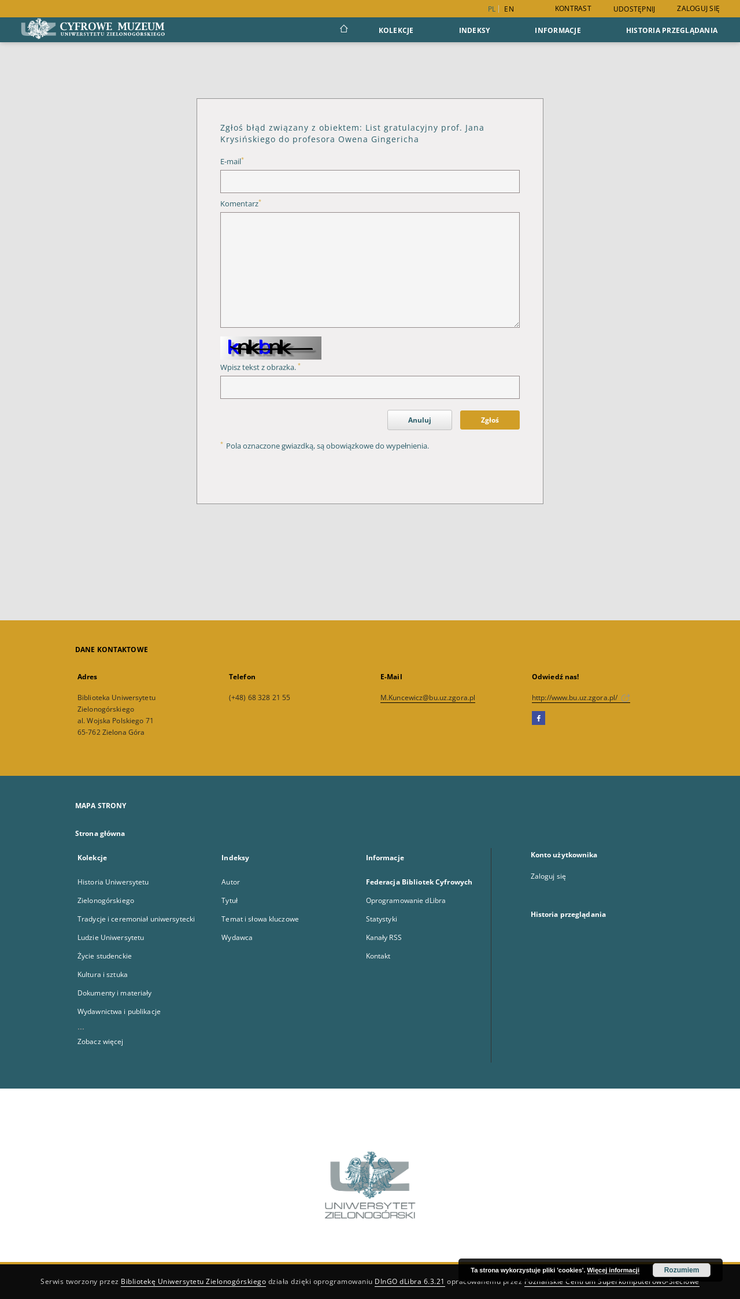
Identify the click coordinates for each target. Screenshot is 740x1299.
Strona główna (100, 833)
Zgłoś (490, 420)
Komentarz (240, 204)
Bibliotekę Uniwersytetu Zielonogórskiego (193, 1281)
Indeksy (474, 30)
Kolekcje (396, 30)
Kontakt (378, 956)
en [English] (509, 9)
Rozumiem (682, 1270)
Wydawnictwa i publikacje (119, 1011)
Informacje (558, 30)
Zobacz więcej (100, 1041)
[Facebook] (538, 718)
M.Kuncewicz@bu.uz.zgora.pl (427, 697)
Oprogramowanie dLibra (406, 900)
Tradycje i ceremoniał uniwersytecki (136, 919)
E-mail (232, 161)
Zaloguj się (698, 8)
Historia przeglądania (671, 30)
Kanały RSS (384, 937)
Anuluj (419, 420)
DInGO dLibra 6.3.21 (410, 1281)
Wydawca (237, 937)
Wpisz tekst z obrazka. (260, 367)
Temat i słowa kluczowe (260, 919)
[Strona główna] (343, 30)
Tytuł (229, 900)
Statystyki (381, 919)
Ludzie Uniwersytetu (110, 937)
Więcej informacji (613, 1270)
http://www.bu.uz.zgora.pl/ (581, 697)
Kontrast (573, 8)
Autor (230, 882)
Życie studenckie (104, 956)
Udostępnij (634, 9)
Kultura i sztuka (102, 974)
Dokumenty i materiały (114, 993)
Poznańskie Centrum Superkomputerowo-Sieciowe (612, 1281)
